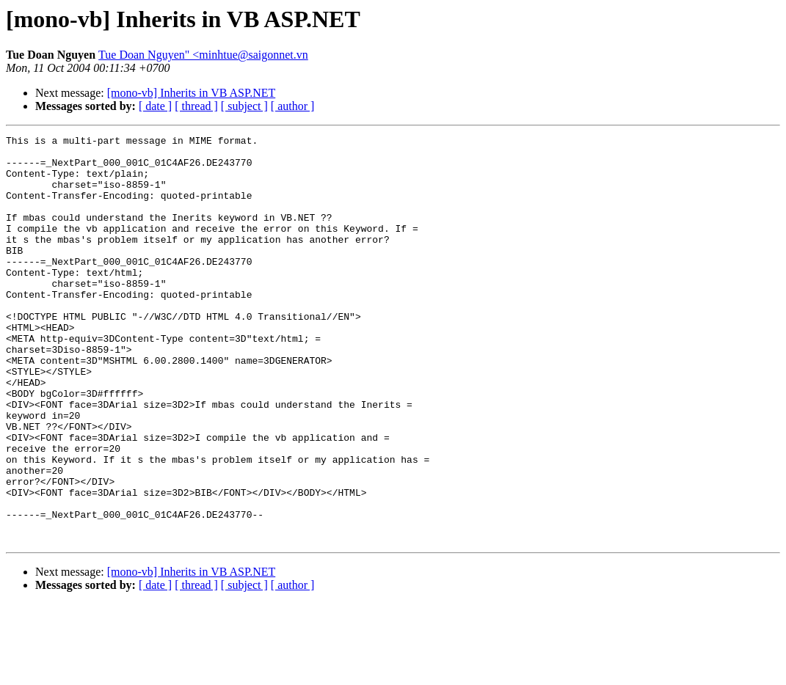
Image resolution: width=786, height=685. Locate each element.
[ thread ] (196, 106)
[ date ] (155, 106)
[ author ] (293, 106)
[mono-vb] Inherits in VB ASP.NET (191, 93)
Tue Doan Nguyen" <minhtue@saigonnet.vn (203, 54)
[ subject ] (244, 106)
